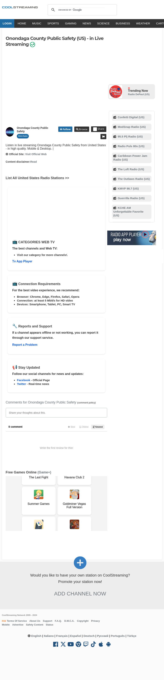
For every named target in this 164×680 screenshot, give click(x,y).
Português (118, 635)
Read (33, 161)
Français (62, 635)
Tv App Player (22, 261)
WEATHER (143, 23)
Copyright (82, 620)
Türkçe (131, 635)
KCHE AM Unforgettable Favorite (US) (128, 211)
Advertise (17, 624)
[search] (81, 10)
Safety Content (34, 624)
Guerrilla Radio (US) (131, 198)
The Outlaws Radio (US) (133, 178)
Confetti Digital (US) (130, 117)
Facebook (23, 380)
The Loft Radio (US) (130, 169)
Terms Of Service (16, 620)
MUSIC (36, 23)
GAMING (71, 23)
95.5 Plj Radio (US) (130, 136)
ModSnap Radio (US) (131, 126)
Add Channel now (80, 594)
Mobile (6, 624)
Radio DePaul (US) (138, 94)
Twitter (21, 383)
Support (47, 620)
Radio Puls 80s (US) (130, 146)
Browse (82, 129)
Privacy (95, 620)
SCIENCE (103, 23)
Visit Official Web (36, 154)
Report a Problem (24, 344)
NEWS (87, 23)
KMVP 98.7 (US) (128, 188)
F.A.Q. (58, 620)
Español (75, 635)
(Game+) (44, 472)
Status (49, 624)
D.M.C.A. (69, 620)
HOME (22, 23)
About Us (34, 620)
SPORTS (53, 23)
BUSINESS (123, 23)
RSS (4, 621)
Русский (102, 635)
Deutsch (89, 635)
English (36, 635)
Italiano (49, 635)
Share (98, 129)
